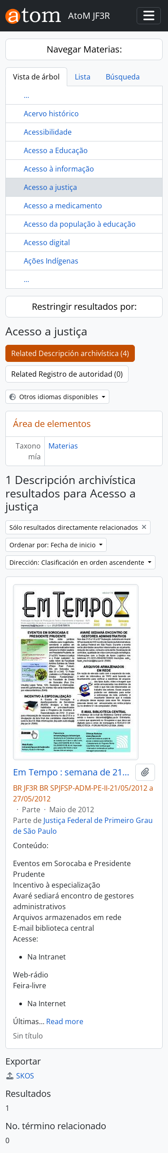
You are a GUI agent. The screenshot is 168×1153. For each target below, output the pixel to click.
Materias (63, 446)
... (26, 95)
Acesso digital (47, 242)
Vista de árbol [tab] (36, 77)
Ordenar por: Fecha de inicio (53, 545)
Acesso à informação (59, 169)
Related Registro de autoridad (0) (67, 374)
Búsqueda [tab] (123, 77)
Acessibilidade (48, 132)
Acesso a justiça (50, 187)
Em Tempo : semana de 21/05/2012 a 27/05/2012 (72, 772)
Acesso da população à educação (80, 224)
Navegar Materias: (84, 49)
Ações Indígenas (51, 261)
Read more (64, 1021)
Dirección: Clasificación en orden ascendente (77, 562)
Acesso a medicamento (63, 206)
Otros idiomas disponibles (54, 396)
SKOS (19, 1076)
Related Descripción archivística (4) (70, 353)
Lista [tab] (82, 77)
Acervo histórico (51, 114)
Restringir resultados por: (84, 306)
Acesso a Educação (56, 150)
